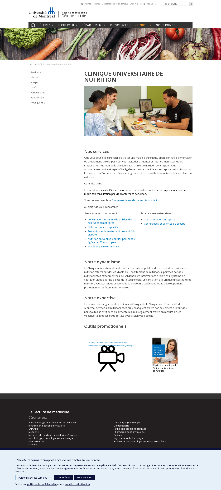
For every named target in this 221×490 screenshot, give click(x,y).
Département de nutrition (80, 15)
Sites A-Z (134, 3)
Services (35, 72)
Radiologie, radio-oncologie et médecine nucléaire (140, 441)
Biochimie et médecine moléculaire (46, 425)
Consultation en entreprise (159, 219)
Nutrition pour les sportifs (103, 227)
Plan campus (122, 3)
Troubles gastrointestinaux (104, 246)
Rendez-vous (37, 92)
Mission (34, 77)
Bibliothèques (108, 3)
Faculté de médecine (74, 12)
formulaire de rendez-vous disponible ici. (135, 200)
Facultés (96, 3)
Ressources (119, 25)
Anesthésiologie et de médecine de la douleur (52, 422)
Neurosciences (36, 441)
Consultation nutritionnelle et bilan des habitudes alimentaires (110, 221)
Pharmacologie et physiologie (129, 431)
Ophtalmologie (121, 425)
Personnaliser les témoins (34, 477)
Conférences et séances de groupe (164, 223)
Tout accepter (84, 477)
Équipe (34, 82)
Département (92, 25)
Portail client (37, 97)
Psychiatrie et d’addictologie (128, 438)
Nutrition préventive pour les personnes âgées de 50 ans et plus (111, 240)
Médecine (33, 431)
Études (45, 25)
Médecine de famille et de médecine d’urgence (52, 435)
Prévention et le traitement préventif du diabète (111, 232)
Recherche (66, 25)
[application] (111, 352)
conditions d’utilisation (77, 484)
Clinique (142, 25)
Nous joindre (166, 25)
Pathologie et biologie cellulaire (130, 428)
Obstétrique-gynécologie (127, 422)
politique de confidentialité (42, 484)
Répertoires (85, 3)
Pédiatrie (118, 435)
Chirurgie (33, 428)
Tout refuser (63, 477)
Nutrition (32, 444)
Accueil (33, 25)
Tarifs (33, 87)
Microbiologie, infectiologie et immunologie (50, 438)
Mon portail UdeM (148, 3)
